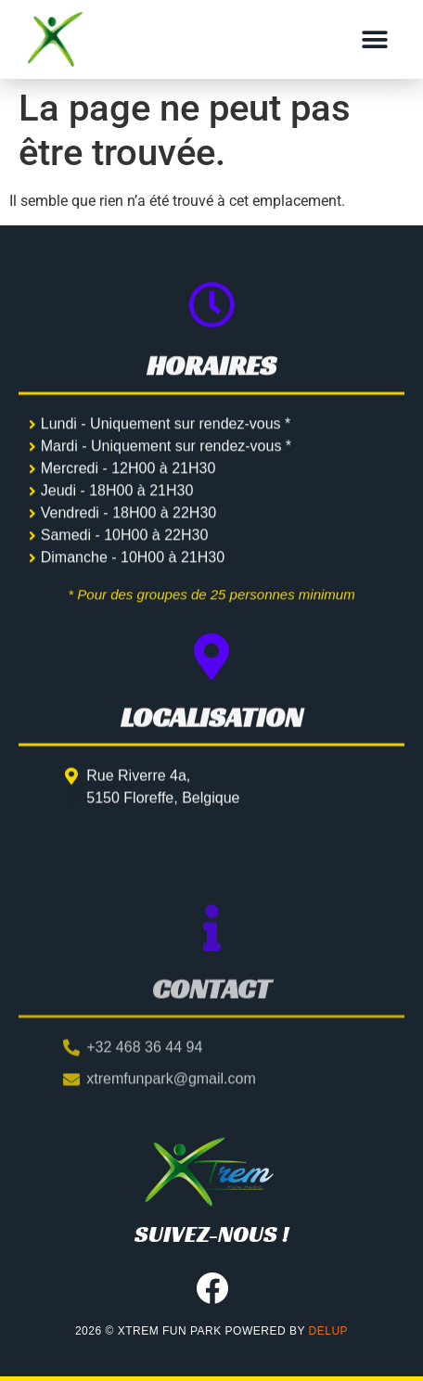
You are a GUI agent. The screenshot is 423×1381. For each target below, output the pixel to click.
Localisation (211, 740)
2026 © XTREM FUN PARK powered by (211, 1330)
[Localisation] (211, 679)
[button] (374, 39)
